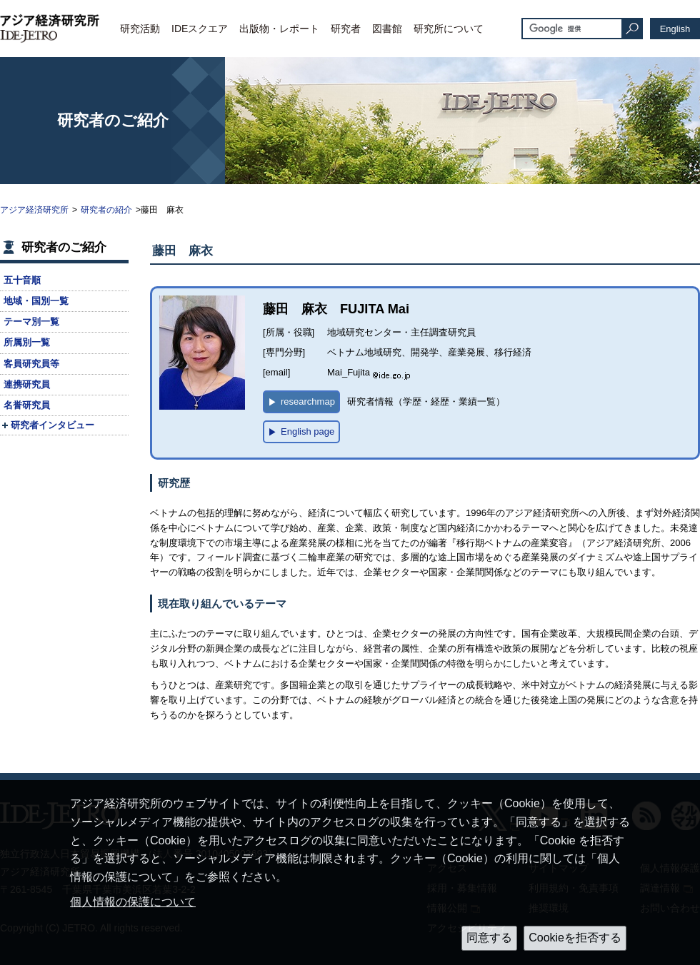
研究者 (346, 28)
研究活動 (140, 28)
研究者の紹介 (106, 210)
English (675, 29)
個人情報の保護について (133, 902)
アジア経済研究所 (34, 210)
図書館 (387, 28)
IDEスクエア (199, 28)
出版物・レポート (279, 28)
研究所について (449, 28)
